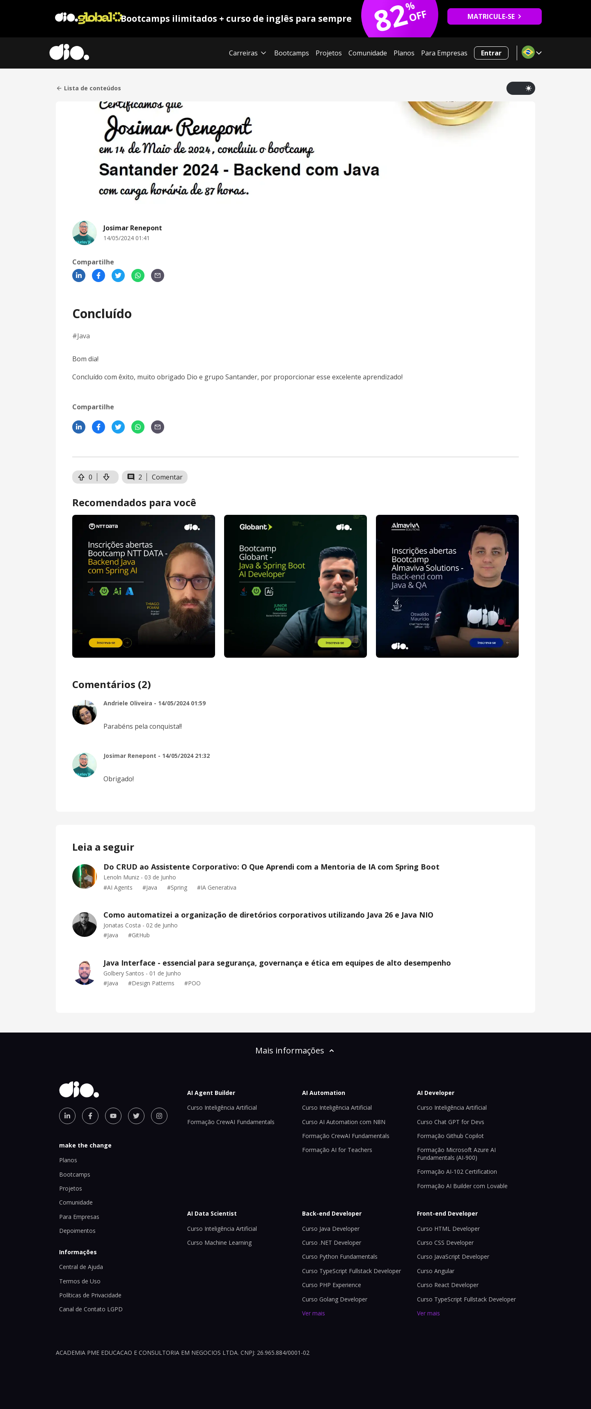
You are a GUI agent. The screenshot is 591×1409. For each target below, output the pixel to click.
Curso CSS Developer (445, 1242)
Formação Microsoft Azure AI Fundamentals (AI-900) (456, 1153)
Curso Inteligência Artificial (222, 1107)
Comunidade (367, 52)
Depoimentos (77, 1231)
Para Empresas (444, 52)
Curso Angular (435, 1271)
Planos (404, 52)
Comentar (167, 477)
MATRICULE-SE (494, 16)
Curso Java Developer (331, 1228)
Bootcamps (291, 52)
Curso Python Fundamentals (340, 1256)
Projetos (329, 52)
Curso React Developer (448, 1285)
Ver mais (313, 1313)
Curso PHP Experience (331, 1285)
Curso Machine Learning (219, 1242)
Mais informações (295, 1050)
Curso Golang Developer (334, 1299)
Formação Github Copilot (450, 1136)
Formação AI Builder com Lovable (462, 1186)
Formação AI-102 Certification (457, 1171)
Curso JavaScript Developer (453, 1256)
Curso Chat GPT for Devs (450, 1122)
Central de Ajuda (81, 1267)
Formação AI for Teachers (337, 1150)
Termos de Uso (80, 1281)
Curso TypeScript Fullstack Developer (351, 1271)
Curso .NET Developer (331, 1242)
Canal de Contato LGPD (91, 1309)
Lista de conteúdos (88, 88)
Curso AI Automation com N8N (343, 1122)
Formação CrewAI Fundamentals (231, 1122)
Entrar (491, 52)
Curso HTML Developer (448, 1228)
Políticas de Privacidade (90, 1295)
